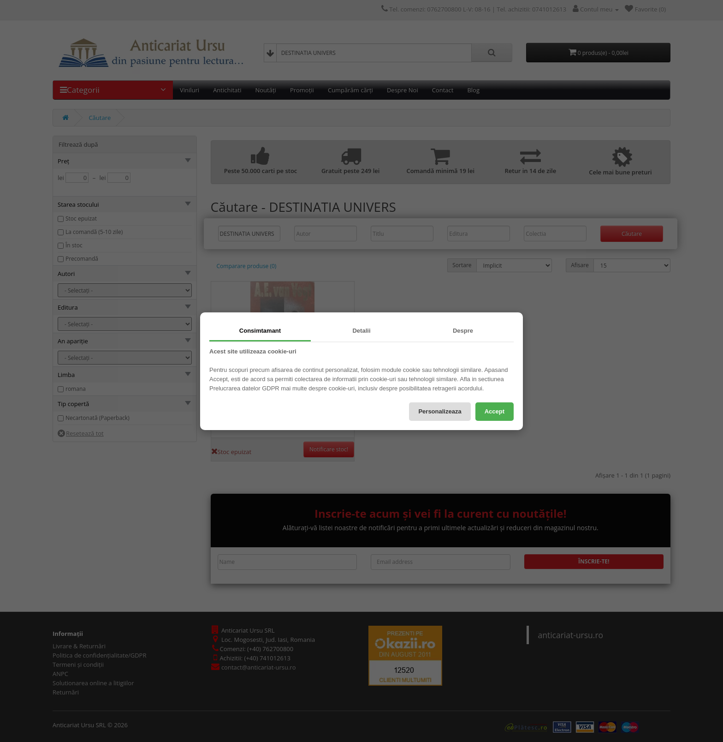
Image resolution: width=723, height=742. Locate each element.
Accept (494, 411)
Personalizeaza (439, 411)
